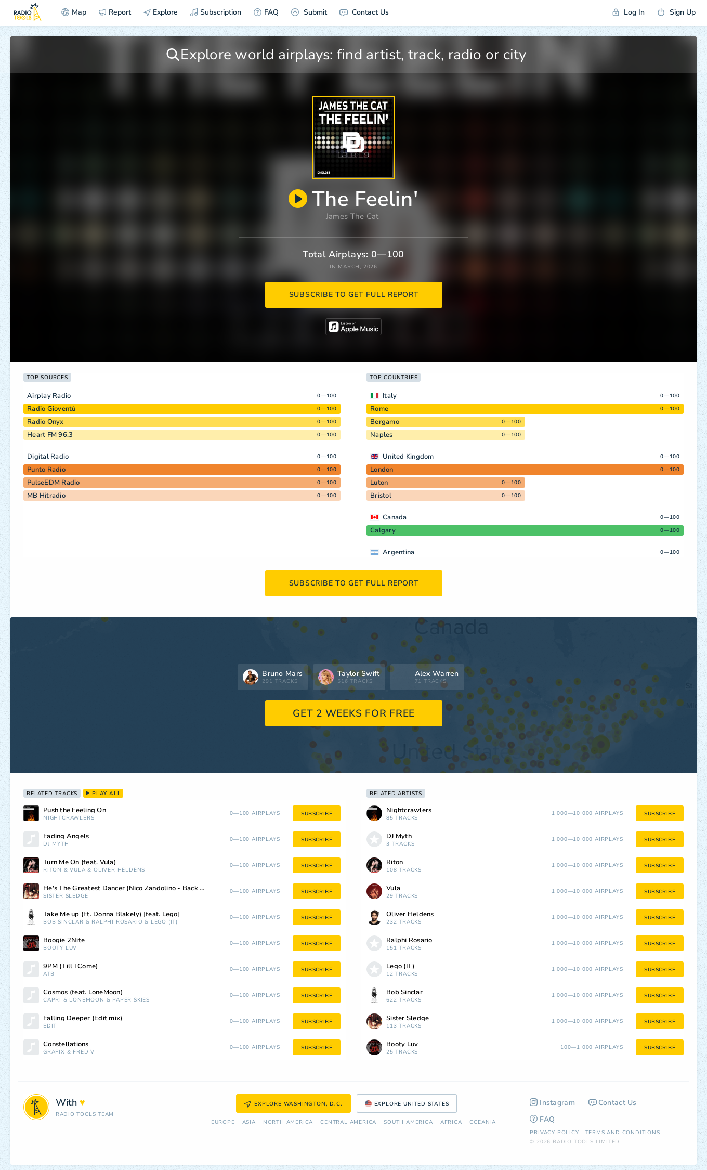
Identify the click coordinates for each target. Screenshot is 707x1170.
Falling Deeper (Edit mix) (82, 1018)
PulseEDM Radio (53, 482)
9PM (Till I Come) (70, 966)
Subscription (215, 12)
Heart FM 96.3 (50, 434)
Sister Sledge (65, 896)
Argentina (398, 552)
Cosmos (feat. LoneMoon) (83, 992)
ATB (48, 974)
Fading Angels (66, 836)
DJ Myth (56, 844)
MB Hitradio (46, 495)
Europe (223, 1122)
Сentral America (348, 1122)
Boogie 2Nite (64, 940)
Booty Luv (60, 948)
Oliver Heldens (119, 870)
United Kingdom (408, 456)
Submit (309, 12)
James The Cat (352, 216)
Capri (52, 1000)
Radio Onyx (45, 421)
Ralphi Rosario (116, 922)
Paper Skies (131, 1000)
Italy (390, 395)
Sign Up (676, 12)
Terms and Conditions (622, 1132)
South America (408, 1122)
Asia (249, 1122)
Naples (381, 434)
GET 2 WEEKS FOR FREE (354, 713)
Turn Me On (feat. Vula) (79, 862)
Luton (379, 482)
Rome (379, 408)
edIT (50, 1026)
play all (103, 793)
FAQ (266, 12)
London (382, 469)
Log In (628, 12)
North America (288, 1122)
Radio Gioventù (51, 408)
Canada (395, 517)
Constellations (66, 1044)
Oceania (482, 1122)
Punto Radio (46, 469)
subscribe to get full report (354, 295)
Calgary (383, 530)
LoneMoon (86, 1000)
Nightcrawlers (68, 818)
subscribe (316, 813)
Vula (77, 870)
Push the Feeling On (74, 810)
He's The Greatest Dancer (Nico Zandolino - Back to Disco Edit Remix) (136, 888)
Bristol (380, 495)
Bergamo (384, 421)
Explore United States (407, 1104)
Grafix (54, 1052)
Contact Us (364, 12)
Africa (451, 1122)
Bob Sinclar (63, 922)
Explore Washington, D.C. (293, 1104)
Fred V (84, 1052)
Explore (160, 12)
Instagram (552, 1103)
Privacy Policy (554, 1132)
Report (115, 12)
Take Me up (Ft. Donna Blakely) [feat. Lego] (111, 914)
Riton (52, 870)
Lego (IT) (164, 922)
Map (73, 12)
